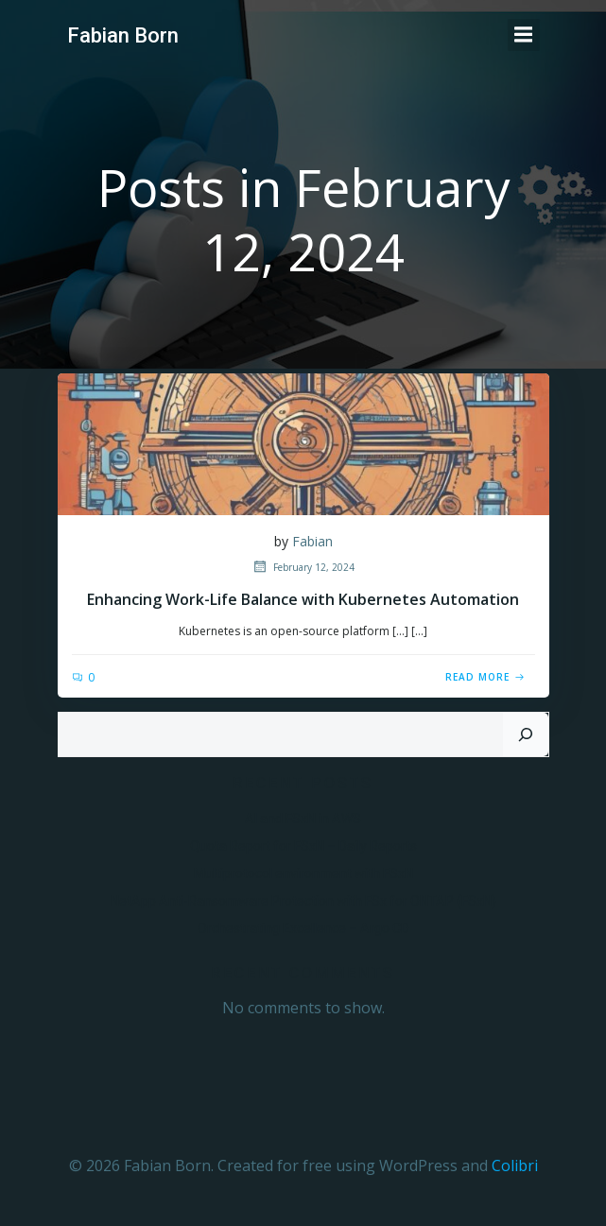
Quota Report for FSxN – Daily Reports (303, 846)
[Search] (525, 734)
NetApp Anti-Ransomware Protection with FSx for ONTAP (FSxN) (303, 900)
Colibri (515, 1165)
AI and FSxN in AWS (303, 818)
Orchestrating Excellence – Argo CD (303, 928)
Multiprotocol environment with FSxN (303, 873)
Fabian (312, 541)
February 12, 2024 (303, 567)
